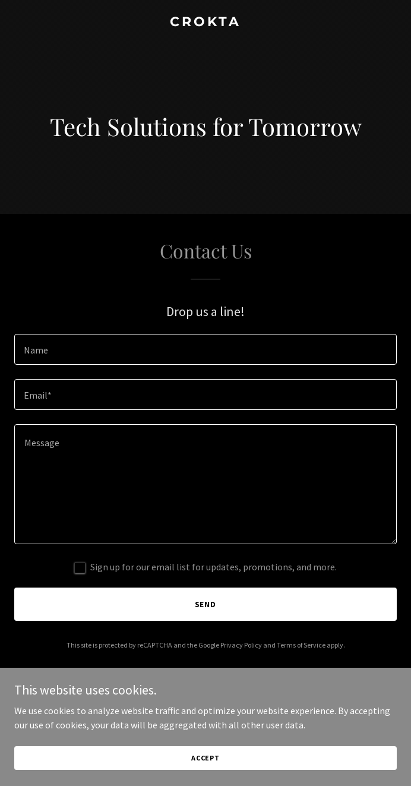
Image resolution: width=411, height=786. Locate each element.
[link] (205, 23)
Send (206, 604)
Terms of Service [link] (301, 644)
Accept (205, 757)
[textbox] (205, 349)
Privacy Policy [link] (241, 644)
